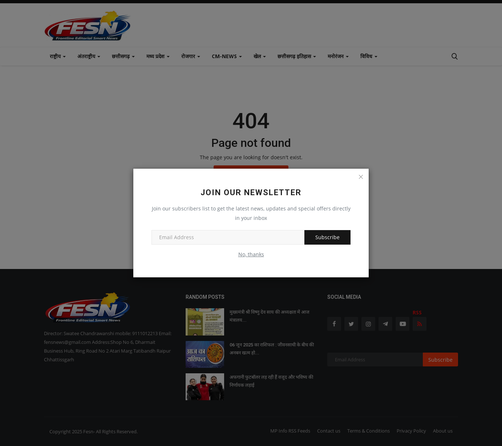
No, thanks (251, 254)
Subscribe (327, 237)
